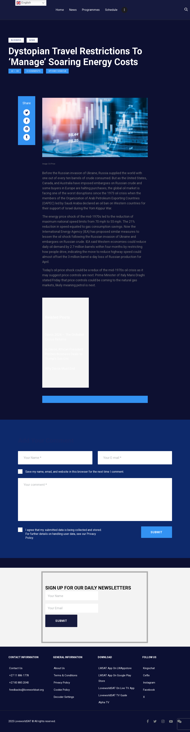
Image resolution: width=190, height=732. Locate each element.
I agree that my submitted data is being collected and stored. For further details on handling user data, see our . (63, 534)
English (23, 3)
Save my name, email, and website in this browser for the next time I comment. (74, 471)
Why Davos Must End (60, 368)
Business (16, 40)
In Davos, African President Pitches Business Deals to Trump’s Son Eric (64, 354)
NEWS (32, 40)
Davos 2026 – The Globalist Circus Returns (64, 337)
